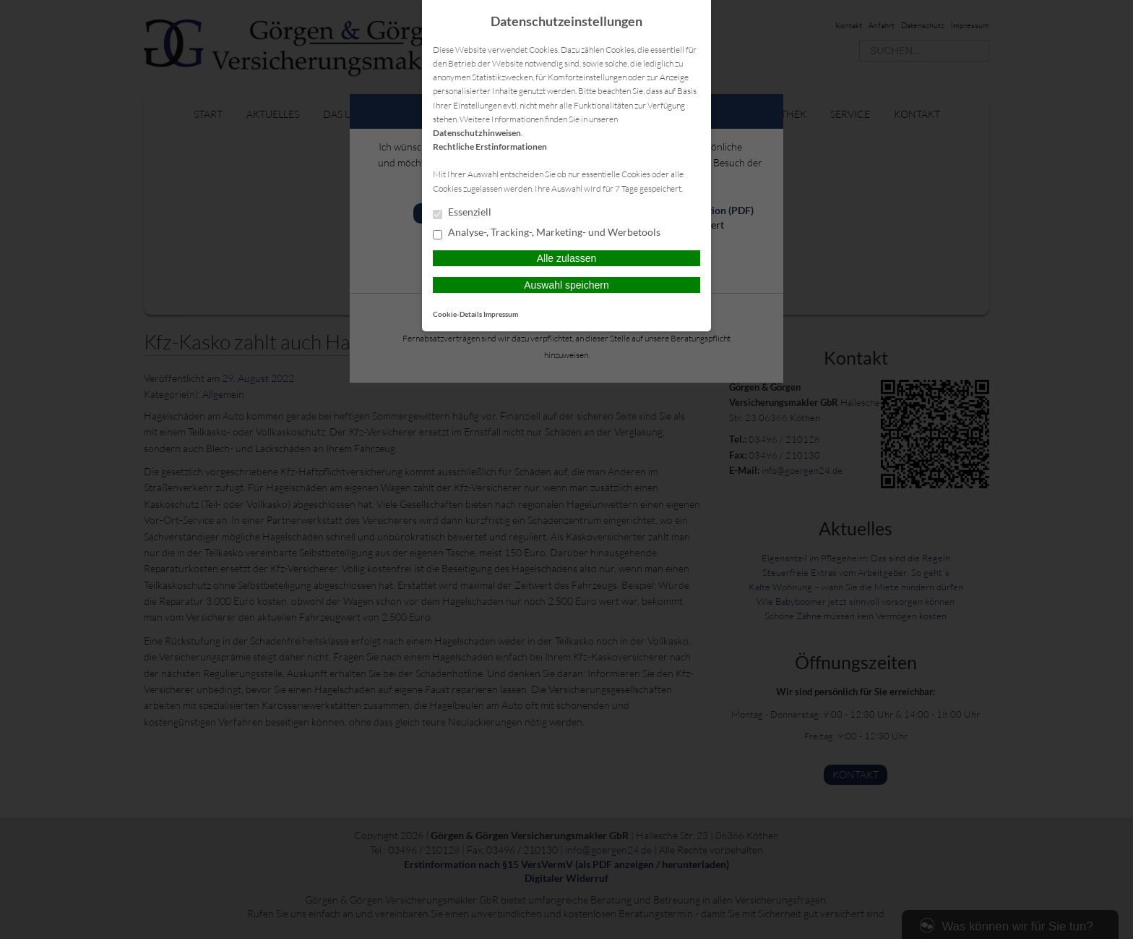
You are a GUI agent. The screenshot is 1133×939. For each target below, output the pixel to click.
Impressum (500, 314)
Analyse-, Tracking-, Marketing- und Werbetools (546, 232)
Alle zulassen (567, 258)
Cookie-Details (457, 314)
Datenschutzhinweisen (477, 132)
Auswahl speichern (566, 285)
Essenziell (462, 212)
